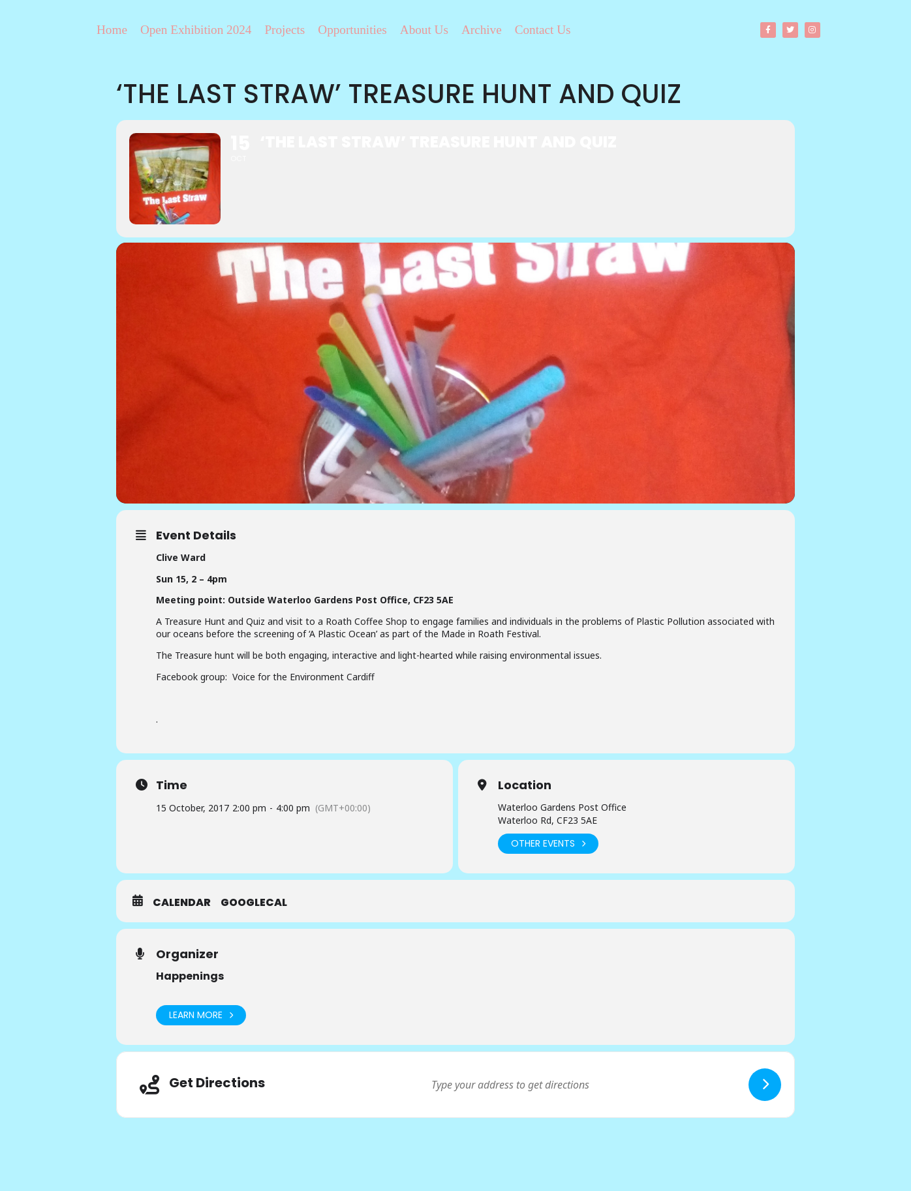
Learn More (201, 1015)
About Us (424, 30)
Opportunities (352, 30)
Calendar (182, 902)
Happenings (190, 976)
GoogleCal (254, 902)
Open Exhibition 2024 (196, 30)
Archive (481, 30)
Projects (284, 30)
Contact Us (543, 30)
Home (112, 30)
